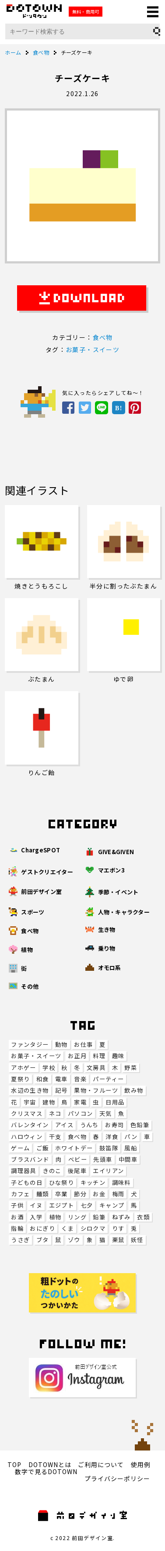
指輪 (17, 1228)
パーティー (108, 1079)
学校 (48, 1067)
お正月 (77, 1056)
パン (130, 1136)
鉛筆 (99, 1217)
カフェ (20, 1194)
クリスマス (26, 1113)
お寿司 (114, 1125)
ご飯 (42, 1148)
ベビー (77, 1159)
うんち (89, 1125)
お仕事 (83, 1044)
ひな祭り (61, 1182)
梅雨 (118, 1194)
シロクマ (93, 1228)
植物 (55, 1217)
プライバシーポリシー (117, 1478)
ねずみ (121, 1217)
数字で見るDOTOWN (46, 1471)
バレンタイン (30, 1125)
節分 (80, 1194)
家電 (80, 1102)
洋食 (111, 1136)
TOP (14, 1464)
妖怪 (137, 1240)
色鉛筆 (139, 1125)
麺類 (42, 1194)
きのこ (51, 1171)
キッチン (93, 1182)
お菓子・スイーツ (36, 1056)
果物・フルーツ (96, 1090)
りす (118, 1228)
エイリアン (108, 1171)
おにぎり (42, 1228)
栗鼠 (118, 1240)
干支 (55, 1136)
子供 (17, 1205)
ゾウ (74, 1240)
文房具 (96, 1067)
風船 (130, 1148)
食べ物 (77, 1136)
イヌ (36, 1205)
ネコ (55, 1113)
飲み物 (133, 1090)
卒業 (61, 1194)
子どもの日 (26, 1182)
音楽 (80, 1079)
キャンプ (112, 1205)
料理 (99, 1056)
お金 (99, 1194)
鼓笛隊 (108, 1148)
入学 (36, 1217)
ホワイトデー (74, 1148)
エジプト (61, 1205)
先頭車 (102, 1159)
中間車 (128, 1159)
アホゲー (23, 1067)
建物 (48, 1102)
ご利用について (101, 1464)
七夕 (87, 1205)
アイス (64, 1125)
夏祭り (20, 1079)
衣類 (143, 1217)
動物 (61, 1044)
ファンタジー (30, 1044)
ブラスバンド (30, 1159)
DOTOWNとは (49, 1464)
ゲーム (20, 1148)
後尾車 (77, 1171)
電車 (61, 1079)
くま (67, 1228)
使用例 (141, 1464)
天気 (105, 1113)
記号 (61, 1090)
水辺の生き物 (30, 1090)
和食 (42, 1079)
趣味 (118, 1056)
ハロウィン (26, 1136)
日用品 (114, 1102)
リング (77, 1217)
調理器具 (23, 1171)
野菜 (130, 1067)
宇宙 (30, 1102)
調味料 (121, 1182)
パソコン (80, 1113)
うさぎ (20, 1240)
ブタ (42, 1240)
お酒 (17, 1217)
